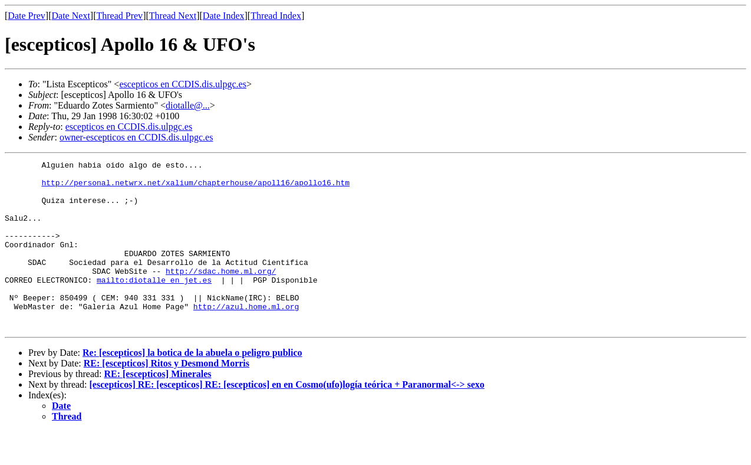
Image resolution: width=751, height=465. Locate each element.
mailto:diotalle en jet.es (154, 304)
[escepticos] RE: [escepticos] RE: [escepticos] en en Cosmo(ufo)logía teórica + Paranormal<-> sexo (287, 418)
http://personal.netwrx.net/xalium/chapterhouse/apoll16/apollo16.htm (195, 187)
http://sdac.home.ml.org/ (221, 294)
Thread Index (276, 16)
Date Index (224, 16)
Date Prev (26, 16)
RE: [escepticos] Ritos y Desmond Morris (166, 397)
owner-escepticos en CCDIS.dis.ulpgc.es (136, 137)
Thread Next (172, 16)
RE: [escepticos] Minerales (157, 407)
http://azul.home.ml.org (246, 336)
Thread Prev (119, 16)
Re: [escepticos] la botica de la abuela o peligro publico (192, 386)
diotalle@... (188, 105)
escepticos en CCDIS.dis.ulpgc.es (182, 84)
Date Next (71, 16)
